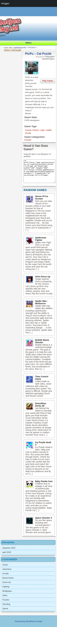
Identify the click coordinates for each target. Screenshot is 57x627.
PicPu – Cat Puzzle (38, 53)
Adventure (6, 569)
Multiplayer (7, 591)
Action (5, 565)
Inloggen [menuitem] (5, 3)
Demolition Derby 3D (40, 404)
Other (4, 595)
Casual (28, 130)
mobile (48, 130)
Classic (35, 130)
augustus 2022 (8, 548)
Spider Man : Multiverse (41, 302)
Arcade (5, 573)
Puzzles (27, 140)
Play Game (47, 81)
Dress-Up (6, 582)
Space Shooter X (43, 518)
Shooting (6, 604)
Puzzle (28, 133)
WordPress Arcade (34, 621)
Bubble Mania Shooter (42, 341)
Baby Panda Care (44, 481)
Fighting (5, 586)
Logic (42, 130)
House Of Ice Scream (41, 197)
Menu (28, 43)
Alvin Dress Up (42, 276)
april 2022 (6, 552)
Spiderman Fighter (40, 238)
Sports (5, 608)
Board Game (8, 578)
